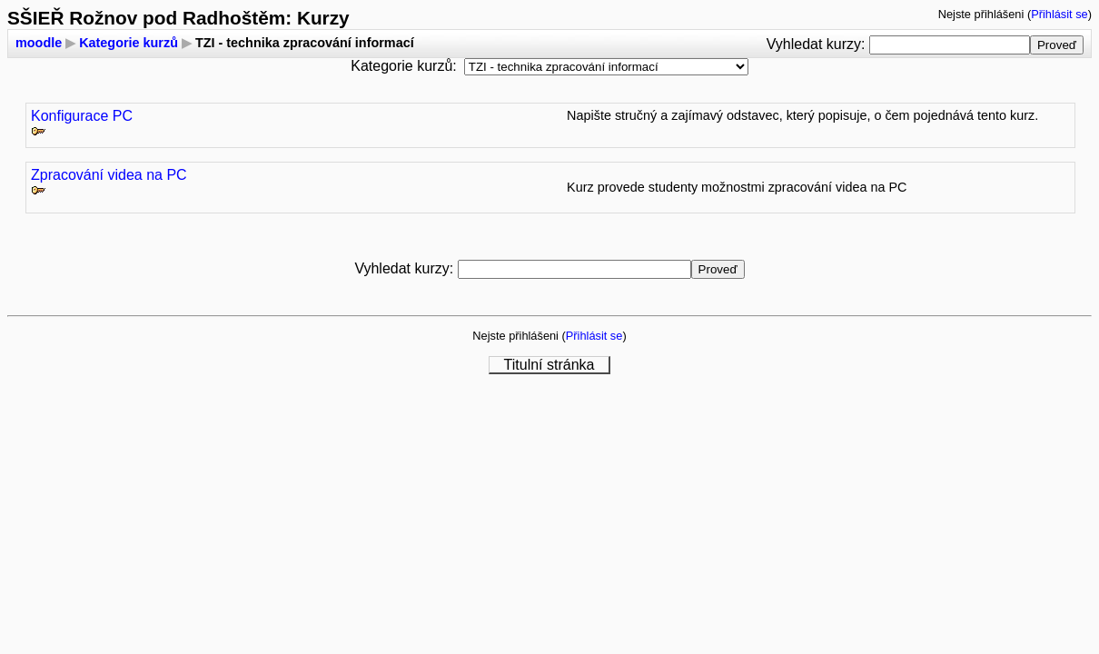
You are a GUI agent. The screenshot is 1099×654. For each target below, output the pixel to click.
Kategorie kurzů (128, 42)
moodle (38, 42)
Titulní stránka (549, 364)
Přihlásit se (1059, 14)
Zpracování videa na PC (109, 175)
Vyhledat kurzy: (818, 44)
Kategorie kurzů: (404, 66)
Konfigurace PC (82, 116)
